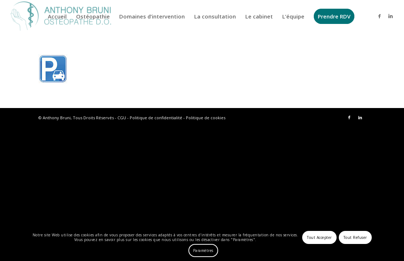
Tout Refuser (355, 237)
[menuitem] (57, 16)
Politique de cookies (205, 117)
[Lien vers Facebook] (379, 16)
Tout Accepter (319, 237)
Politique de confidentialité (156, 117)
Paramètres (203, 250)
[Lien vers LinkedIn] (390, 16)
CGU (121, 117)
